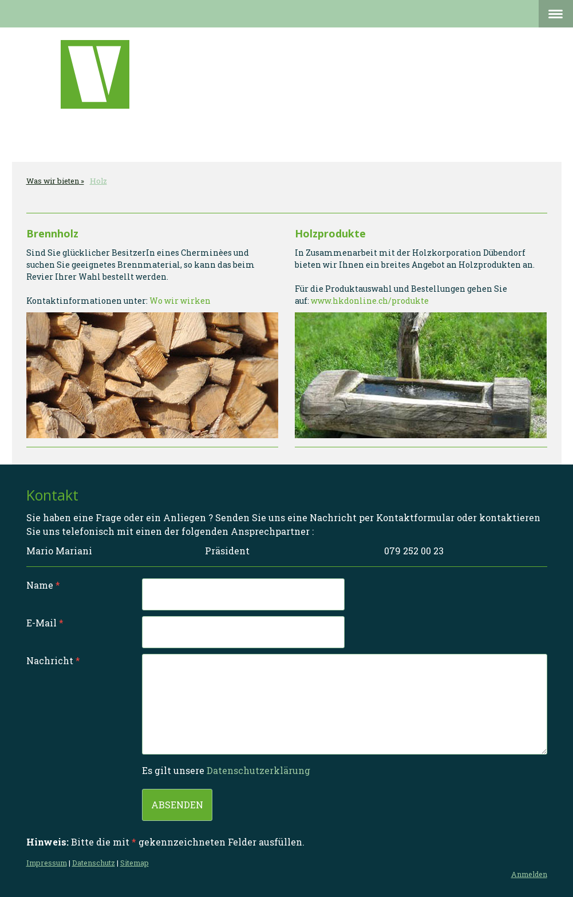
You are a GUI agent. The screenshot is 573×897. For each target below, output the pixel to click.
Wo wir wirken (180, 300)
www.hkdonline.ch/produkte (370, 300)
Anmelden (529, 874)
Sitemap (134, 862)
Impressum (46, 862)
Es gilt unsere (226, 770)
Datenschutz (93, 862)
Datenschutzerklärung (258, 770)
